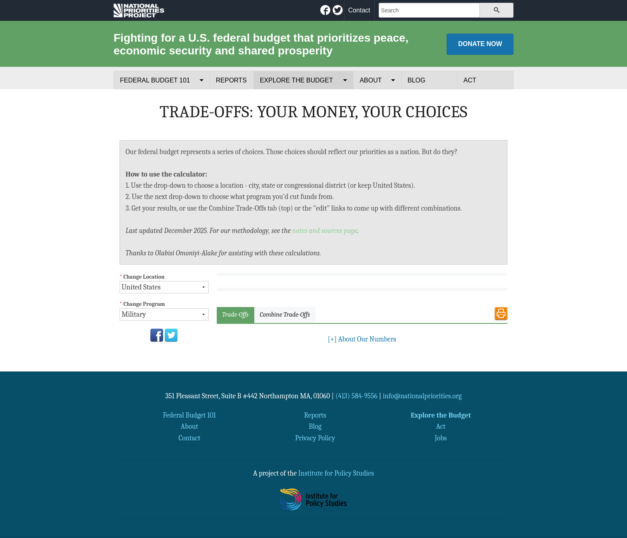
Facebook (156, 335)
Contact (359, 10)
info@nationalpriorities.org (422, 396)
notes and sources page (324, 231)
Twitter (171, 335)
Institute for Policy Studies (336, 473)
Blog (416, 80)
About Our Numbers (362, 339)
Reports (231, 80)
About (370, 80)
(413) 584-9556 (356, 396)
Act (469, 80)
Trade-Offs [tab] (235, 314)
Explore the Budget (296, 80)
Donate (480, 43)
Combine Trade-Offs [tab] (285, 314)
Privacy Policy (315, 438)
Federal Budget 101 (155, 80)
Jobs (441, 438)
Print (501, 313)
